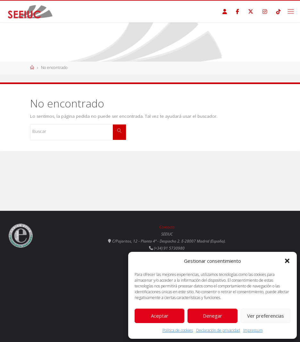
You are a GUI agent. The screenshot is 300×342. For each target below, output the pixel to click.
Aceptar (159, 315)
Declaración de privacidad (218, 330)
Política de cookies (177, 330)
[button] (287, 261)
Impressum (253, 330)
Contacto (167, 227)
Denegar (212, 315)
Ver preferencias (265, 315)
